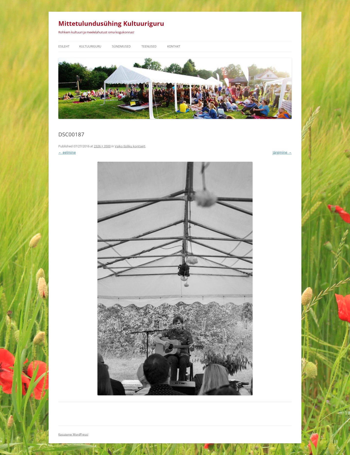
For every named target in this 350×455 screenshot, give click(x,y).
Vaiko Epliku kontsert (130, 146)
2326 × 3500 (102, 146)
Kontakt (173, 46)
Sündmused (121, 46)
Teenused (149, 46)
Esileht (64, 46)
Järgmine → (282, 152)
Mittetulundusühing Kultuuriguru (111, 23)
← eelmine (67, 152)
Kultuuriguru (90, 46)
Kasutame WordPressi (73, 434)
